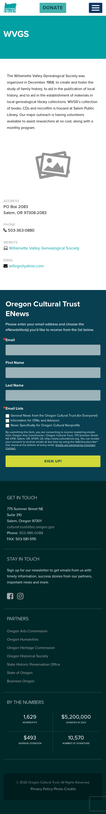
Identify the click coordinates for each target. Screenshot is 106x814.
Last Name (15, 385)
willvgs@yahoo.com (26, 265)
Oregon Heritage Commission (31, 648)
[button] (53, 8)
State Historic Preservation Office (33, 664)
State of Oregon (20, 673)
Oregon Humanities (22, 639)
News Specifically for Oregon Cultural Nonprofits (45, 425)
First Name (15, 363)
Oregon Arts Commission (27, 631)
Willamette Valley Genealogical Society (44, 248)
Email (10, 340)
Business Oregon (20, 681)
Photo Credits (65, 789)
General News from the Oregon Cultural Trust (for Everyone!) (54, 416)
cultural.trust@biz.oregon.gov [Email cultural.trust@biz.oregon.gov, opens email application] (30, 527)
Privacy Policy (42, 789)
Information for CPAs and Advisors (35, 420)
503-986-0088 (31, 533)
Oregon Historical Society (27, 656)
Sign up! (53, 461)
